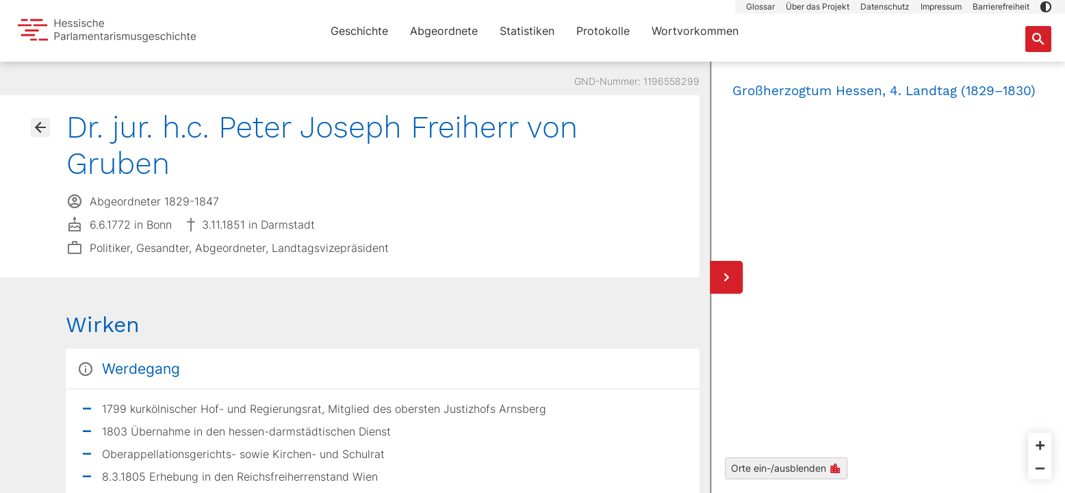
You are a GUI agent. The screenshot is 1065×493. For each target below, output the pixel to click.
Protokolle (603, 31)
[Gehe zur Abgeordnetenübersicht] (40, 127)
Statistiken (527, 31)
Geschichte (359, 31)
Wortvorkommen (695, 31)
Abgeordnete (444, 31)
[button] (1045, 6)
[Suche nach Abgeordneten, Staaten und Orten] (1038, 39)
